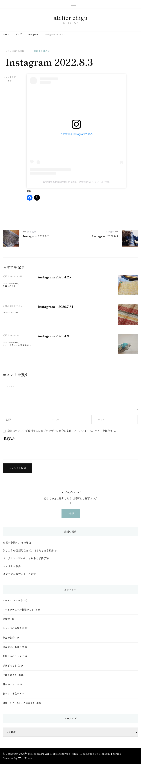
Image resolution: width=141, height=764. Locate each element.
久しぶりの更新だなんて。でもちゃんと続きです (31, 550)
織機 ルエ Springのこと (19, 702)
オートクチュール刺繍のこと (17, 345)
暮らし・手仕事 (11, 693)
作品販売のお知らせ (13, 647)
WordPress (25, 758)
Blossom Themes (110, 753)
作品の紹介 (9, 637)
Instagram (42, 50)
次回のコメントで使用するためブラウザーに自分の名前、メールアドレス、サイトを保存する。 (62, 430)
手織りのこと (9, 286)
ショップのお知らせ (13, 628)
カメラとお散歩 (12, 566)
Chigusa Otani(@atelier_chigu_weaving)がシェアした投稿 (76, 181)
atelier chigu (70, 17)
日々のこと (9, 684)
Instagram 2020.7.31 (55, 306)
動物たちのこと (11, 656)
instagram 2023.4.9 (53, 336)
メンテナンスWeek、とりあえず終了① (26, 558)
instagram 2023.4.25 (54, 277)
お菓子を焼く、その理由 (17, 542)
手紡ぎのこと (10, 665)
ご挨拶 (70, 513)
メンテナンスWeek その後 (19, 574)
